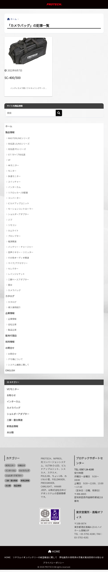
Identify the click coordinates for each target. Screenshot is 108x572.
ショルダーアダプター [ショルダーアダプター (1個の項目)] (13, 477)
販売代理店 (11, 336)
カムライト (13, 230)
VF (9, 160)
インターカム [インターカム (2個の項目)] (10, 472)
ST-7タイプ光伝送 (16, 154)
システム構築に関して (18, 365)
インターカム (14, 187)
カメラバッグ (14, 290)
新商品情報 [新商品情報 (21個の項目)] (25, 483)
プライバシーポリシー (53, 564)
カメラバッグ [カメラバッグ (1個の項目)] (24, 472)
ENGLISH (10, 371)
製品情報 (10, 132)
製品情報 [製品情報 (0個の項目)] (17, 488)
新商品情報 (13, 428)
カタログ (10, 296)
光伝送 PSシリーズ (17, 149)
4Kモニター (13, 165)
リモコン (12, 225)
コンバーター (14, 198)
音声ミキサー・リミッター (20, 252)
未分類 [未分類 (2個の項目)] (8, 488)
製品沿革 (12, 330)
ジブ (10, 219)
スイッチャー (14, 181)
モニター (12, 171)
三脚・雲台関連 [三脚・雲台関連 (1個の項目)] (11, 483)
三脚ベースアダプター (18, 279)
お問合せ (10, 349)
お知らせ (11, 396)
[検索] (59, 113)
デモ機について (15, 360)
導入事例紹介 (14, 307)
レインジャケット (16, 274)
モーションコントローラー (20, 209)
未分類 (10, 434)
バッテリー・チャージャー (20, 247)
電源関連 (12, 241)
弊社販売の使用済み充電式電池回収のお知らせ (81, 559)
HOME (54, 554)
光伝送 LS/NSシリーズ (19, 143)
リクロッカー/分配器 (18, 192)
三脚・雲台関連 (15, 422)
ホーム (8, 126)
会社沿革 (12, 324)
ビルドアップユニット (18, 203)
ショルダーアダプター (18, 214)
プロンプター (14, 236)
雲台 (10, 285)
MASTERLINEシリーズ (19, 138)
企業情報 (10, 313)
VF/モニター (13, 390)
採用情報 (10, 342)
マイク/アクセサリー (18, 263)
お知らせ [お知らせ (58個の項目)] (21, 467)
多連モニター (14, 176)
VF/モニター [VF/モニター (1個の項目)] (10, 467)
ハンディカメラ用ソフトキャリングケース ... (26, 88)
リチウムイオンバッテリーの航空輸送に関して (35, 559)
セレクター (13, 268)
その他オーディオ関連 (18, 258)
